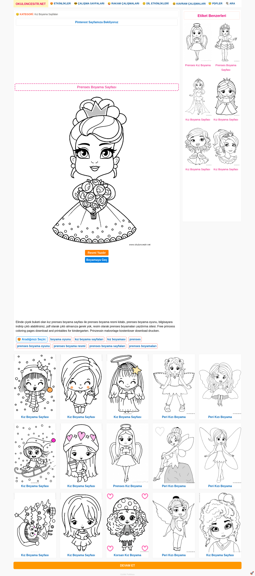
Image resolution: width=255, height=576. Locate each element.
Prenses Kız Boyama (198, 65)
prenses (135, 339)
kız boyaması (116, 339)
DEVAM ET (127, 565)
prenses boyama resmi (69, 346)
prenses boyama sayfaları (107, 346)
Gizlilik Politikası (127, 574)
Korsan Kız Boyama (127, 555)
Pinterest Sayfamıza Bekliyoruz (96, 22)
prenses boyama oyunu (33, 346)
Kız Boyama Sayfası (198, 119)
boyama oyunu (60, 339)
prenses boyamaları (143, 346)
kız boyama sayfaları (89, 339)
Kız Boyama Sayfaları (46, 14)
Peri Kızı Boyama (174, 417)
